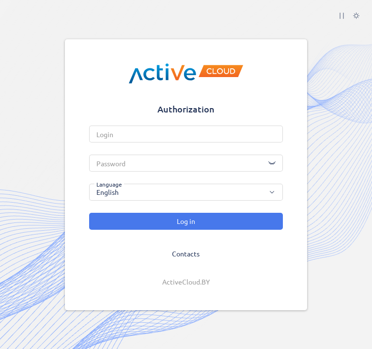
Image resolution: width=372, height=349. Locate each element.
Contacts (186, 253)
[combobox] (186, 192)
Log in (186, 221)
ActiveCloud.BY (186, 281)
